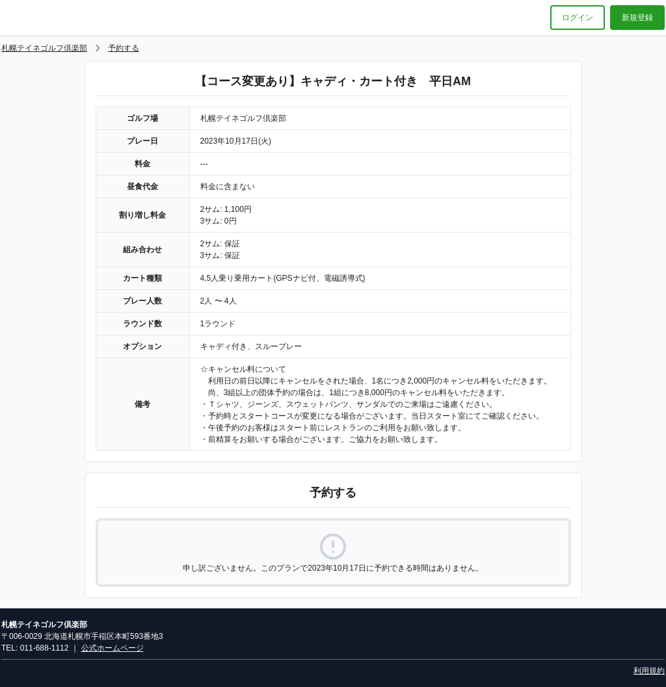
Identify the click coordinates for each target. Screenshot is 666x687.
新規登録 (637, 17)
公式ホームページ (112, 648)
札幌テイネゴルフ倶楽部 (44, 48)
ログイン (577, 17)
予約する (123, 48)
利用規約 (649, 670)
